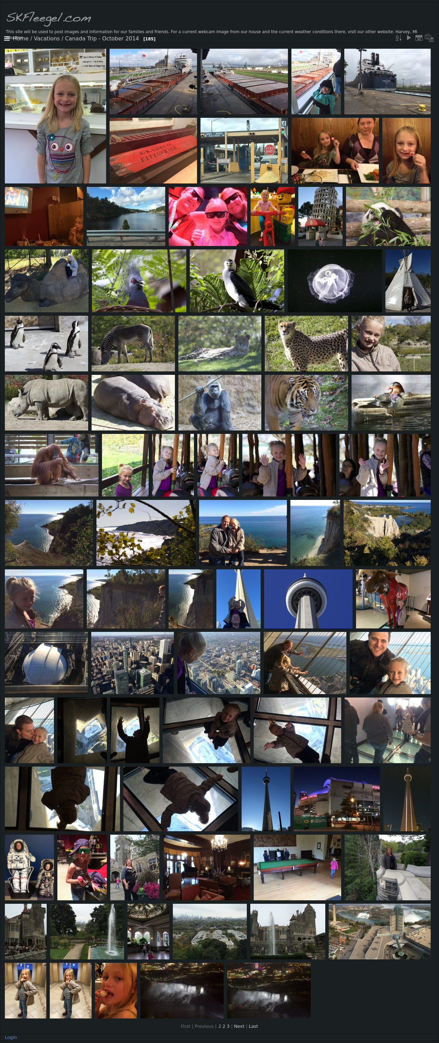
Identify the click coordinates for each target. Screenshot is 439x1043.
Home (21, 39)
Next (239, 1026)
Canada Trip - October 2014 (102, 39)
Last (253, 1026)
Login (11, 1037)
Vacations (47, 39)
